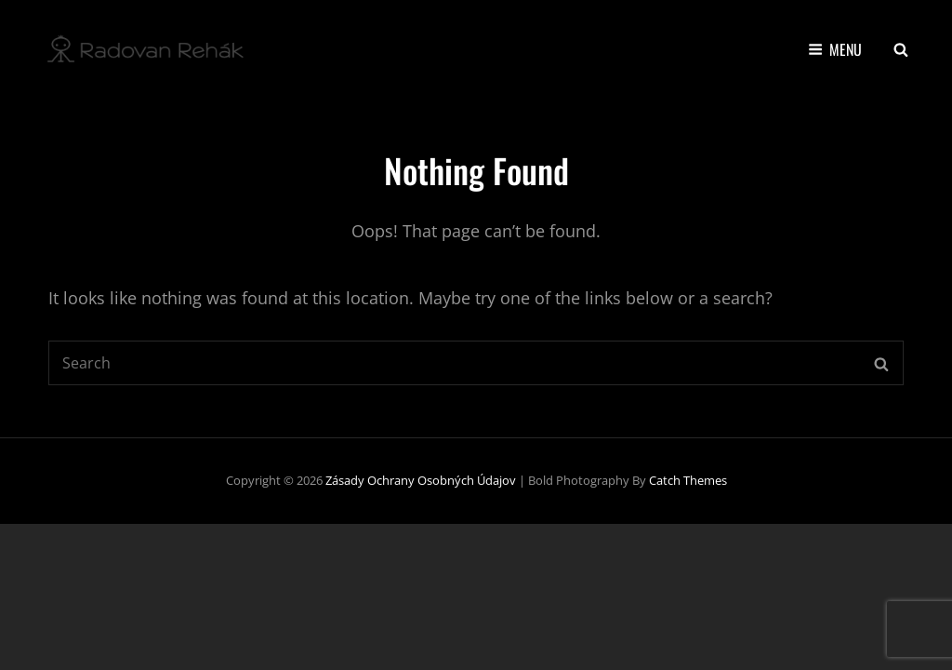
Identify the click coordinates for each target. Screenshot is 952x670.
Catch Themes (688, 480)
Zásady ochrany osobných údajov (420, 480)
